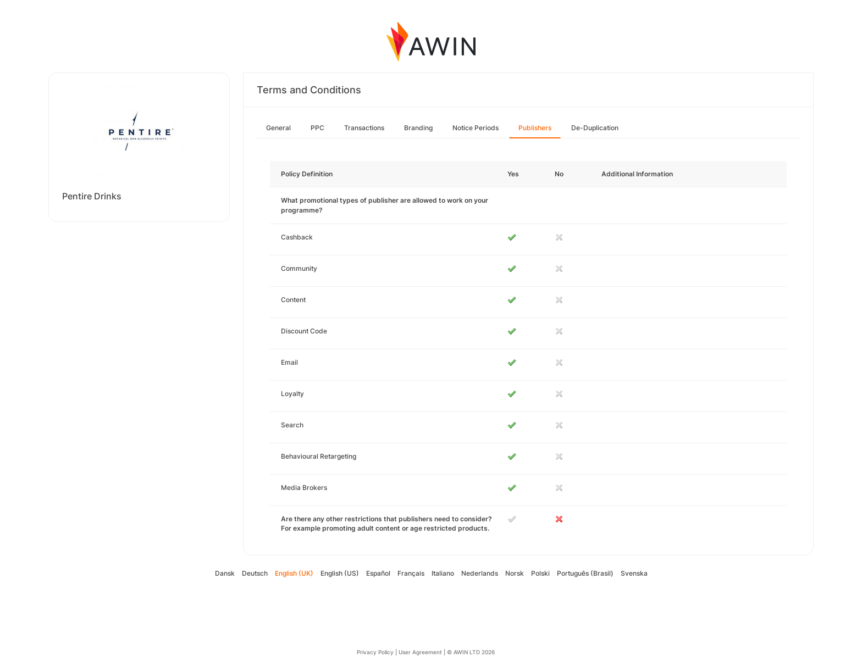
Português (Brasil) (585, 573)
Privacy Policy (375, 652)
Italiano (443, 573)
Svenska (634, 573)
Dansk (225, 573)
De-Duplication (594, 128)
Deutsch (255, 573)
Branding (418, 128)
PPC (317, 128)
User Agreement (420, 652)
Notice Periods (475, 128)
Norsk (514, 573)
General (278, 128)
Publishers (534, 128)
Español (378, 573)
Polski (540, 573)
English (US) (340, 573)
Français (410, 573)
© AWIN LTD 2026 (471, 652)
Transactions (364, 128)
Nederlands (479, 573)
